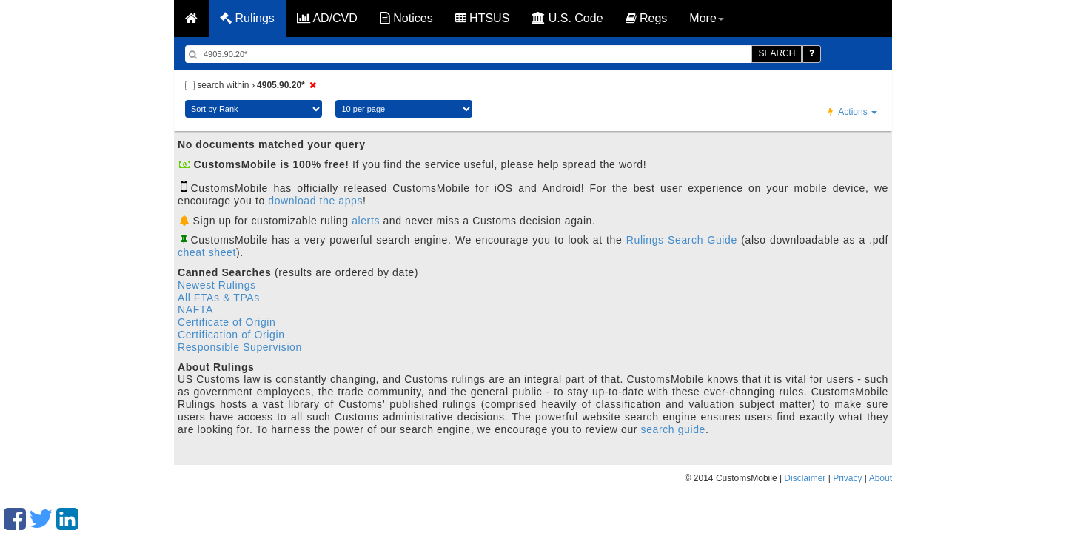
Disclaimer (804, 478)
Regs (647, 18)
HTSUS (482, 18)
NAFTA (195, 309)
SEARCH (776, 53)
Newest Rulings (217, 285)
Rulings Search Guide (681, 240)
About (880, 478)
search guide (673, 429)
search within (253, 85)
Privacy (847, 478)
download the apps (315, 201)
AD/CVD (327, 18)
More (706, 18)
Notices (406, 18)
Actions (852, 112)
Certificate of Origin (226, 322)
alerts (366, 221)
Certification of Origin (231, 335)
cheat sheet (207, 252)
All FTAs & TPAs (219, 298)
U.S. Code (567, 18)
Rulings (247, 18)
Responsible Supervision (240, 347)
